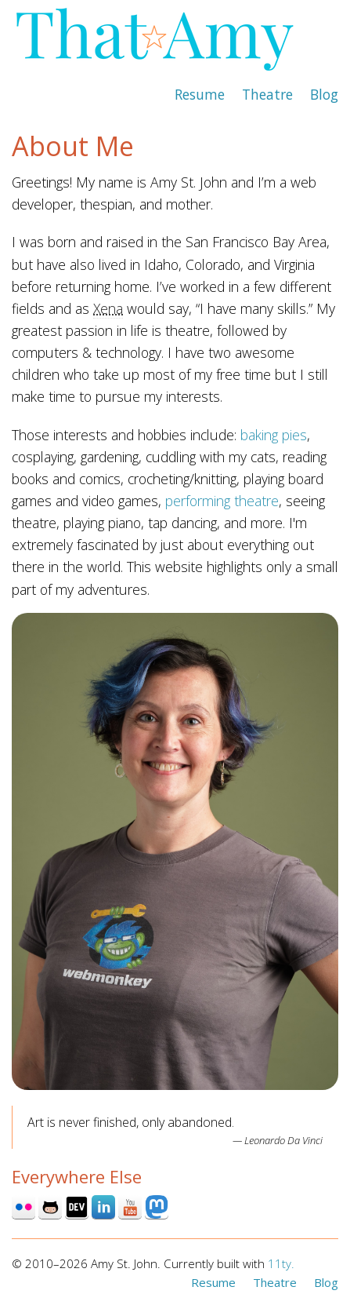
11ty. (281, 1263)
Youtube (130, 1207)
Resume (200, 94)
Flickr (23, 1207)
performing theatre (222, 500)
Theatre (267, 94)
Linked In (103, 1207)
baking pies (273, 434)
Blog (324, 94)
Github (50, 1207)
